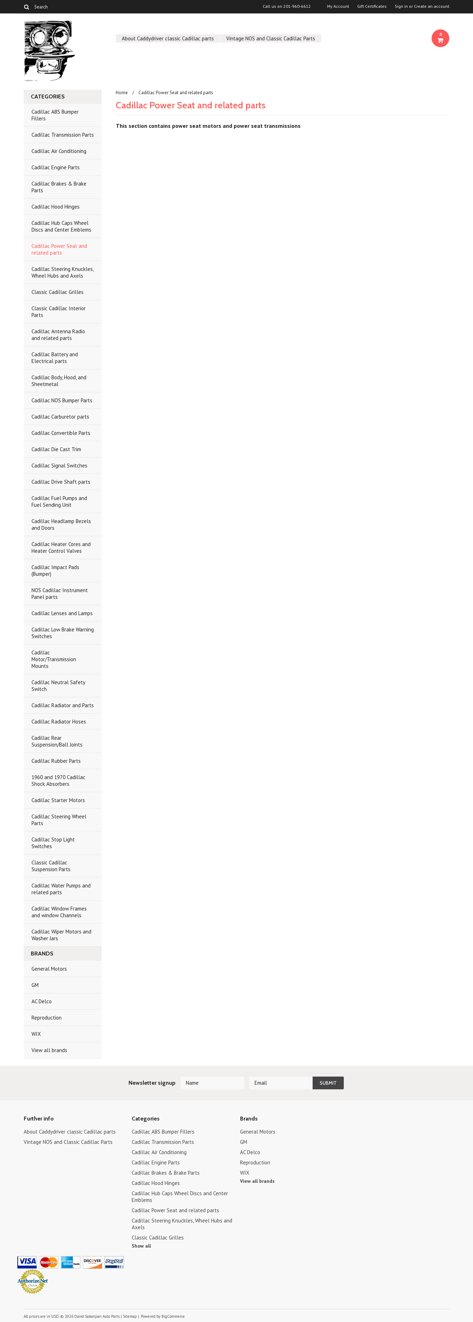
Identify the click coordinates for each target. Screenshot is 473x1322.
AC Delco (42, 1001)
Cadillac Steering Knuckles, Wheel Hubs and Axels (63, 272)
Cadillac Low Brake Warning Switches (63, 633)
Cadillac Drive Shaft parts (61, 481)
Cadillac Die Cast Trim (56, 449)
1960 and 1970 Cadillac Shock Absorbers (58, 780)
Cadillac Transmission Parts (63, 134)
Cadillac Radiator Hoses (59, 721)
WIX (36, 1034)
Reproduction (47, 1017)
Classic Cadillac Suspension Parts (51, 866)
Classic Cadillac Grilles (58, 292)
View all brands (49, 1050)
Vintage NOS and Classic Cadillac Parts (270, 38)
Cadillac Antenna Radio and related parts (58, 334)
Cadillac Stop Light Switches (53, 843)
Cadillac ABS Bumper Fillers (55, 115)
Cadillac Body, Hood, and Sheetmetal (59, 380)
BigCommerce (173, 1316)
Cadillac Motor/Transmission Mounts (54, 659)
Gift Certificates (372, 6)
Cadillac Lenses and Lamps (62, 613)
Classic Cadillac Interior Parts (59, 311)
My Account (338, 6)
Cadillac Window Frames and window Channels (59, 912)
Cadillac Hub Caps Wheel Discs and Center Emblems (61, 226)
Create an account (431, 6)
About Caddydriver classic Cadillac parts (168, 38)
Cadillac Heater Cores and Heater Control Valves (61, 547)
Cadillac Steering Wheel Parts (59, 820)
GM (35, 985)
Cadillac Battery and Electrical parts (55, 357)
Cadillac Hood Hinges (56, 206)
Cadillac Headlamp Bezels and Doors (61, 524)
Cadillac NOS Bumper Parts (62, 400)
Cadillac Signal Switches (59, 465)
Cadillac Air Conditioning (59, 151)
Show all (141, 1246)
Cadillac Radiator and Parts (63, 705)
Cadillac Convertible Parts (61, 433)
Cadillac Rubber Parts (56, 761)
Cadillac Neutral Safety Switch (58, 685)
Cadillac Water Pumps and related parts (61, 889)
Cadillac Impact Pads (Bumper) (55, 570)
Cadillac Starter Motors (58, 800)
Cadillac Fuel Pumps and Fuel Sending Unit (59, 501)
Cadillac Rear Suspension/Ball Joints (57, 741)
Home (122, 93)
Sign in (401, 6)
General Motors (49, 968)
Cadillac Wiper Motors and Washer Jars (61, 935)
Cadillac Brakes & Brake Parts (59, 187)
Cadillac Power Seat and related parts (59, 249)
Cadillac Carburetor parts (60, 416)
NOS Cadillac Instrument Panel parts (60, 593)
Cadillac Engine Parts (56, 167)
